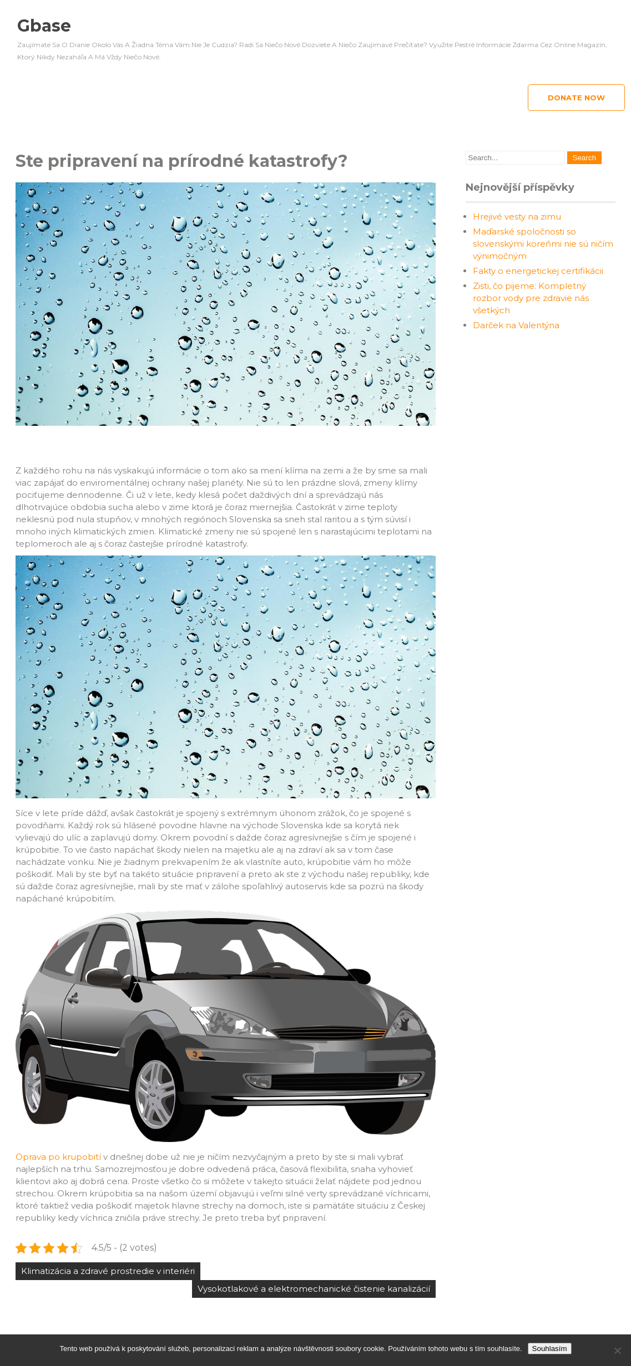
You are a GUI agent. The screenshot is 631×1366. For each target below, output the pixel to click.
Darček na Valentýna (516, 325)
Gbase (44, 26)
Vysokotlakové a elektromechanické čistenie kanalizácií (314, 1288)
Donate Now (576, 97)
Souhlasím (549, 1348)
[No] (617, 1350)
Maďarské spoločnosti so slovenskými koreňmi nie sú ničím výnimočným (543, 243)
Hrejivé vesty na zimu (517, 216)
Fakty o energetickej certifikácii (538, 271)
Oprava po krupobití (58, 1156)
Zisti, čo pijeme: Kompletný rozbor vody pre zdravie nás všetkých (531, 298)
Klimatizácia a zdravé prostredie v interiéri (108, 1271)
